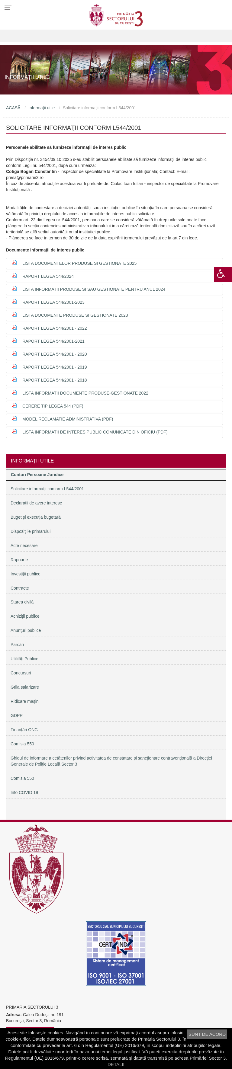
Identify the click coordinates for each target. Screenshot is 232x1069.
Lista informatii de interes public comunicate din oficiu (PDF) (95, 432)
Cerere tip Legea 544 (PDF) (52, 406)
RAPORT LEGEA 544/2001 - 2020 (54, 354)
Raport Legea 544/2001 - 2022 (54, 328)
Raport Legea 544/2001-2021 (53, 341)
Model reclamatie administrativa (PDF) (67, 419)
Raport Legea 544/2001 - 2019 (54, 367)
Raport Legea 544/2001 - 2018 (54, 380)
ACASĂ (13, 107)
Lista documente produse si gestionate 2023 (75, 315)
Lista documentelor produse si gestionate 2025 (79, 263)
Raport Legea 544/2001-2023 (53, 302)
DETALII (116, 1064)
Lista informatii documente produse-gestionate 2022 (85, 393)
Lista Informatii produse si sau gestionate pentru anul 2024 (93, 289)
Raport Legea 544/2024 (48, 276)
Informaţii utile (41, 107)
